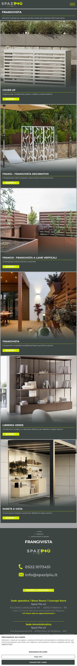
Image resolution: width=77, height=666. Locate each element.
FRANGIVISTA (11, 341)
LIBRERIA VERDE (13, 425)
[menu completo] (72, 4)
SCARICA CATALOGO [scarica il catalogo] (37, 590)
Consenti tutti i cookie (38, 662)
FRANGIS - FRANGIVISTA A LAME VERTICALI (30, 258)
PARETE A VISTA (13, 509)
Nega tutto (38, 657)
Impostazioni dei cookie (38, 652)
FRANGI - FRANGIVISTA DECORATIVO (26, 174)
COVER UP (9, 90)
